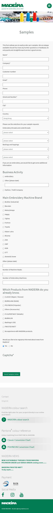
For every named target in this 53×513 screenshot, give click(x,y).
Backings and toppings (11, 144)
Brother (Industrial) (12, 202)
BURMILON (9, 318)
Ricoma (7, 236)
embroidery (9, 176)
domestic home (10, 257)
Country (5, 114)
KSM (6, 248)
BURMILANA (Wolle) (12, 301)
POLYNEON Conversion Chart (20, 447)
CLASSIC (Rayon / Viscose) (14, 297)
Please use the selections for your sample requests (21, 124)
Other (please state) (12, 181)
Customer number (9, 72)
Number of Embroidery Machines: (15, 278)
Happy (7, 214)
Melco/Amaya (9, 210)
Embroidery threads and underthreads (16, 128)
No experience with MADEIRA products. (19, 331)
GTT (6, 252)
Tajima (7, 219)
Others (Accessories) (12, 309)
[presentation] (17, 362)
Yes (6, 346)
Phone (5, 88)
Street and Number (10, 97)
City (4, 105)
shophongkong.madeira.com (20, 508)
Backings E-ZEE (10, 322)
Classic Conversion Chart (18, 440)
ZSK (6, 240)
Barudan (8, 206)
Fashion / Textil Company (14, 190)
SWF (6, 244)
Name (5, 55)
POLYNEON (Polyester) (13, 305)
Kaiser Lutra (9, 232)
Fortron (7, 223)
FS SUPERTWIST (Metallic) (14, 314)
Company (6, 63)
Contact (5, 396)
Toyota (7, 227)
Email (5, 80)
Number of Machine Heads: (12, 270)
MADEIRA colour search (18, 419)
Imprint (5, 401)
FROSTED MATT (10, 327)
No (12, 346)
